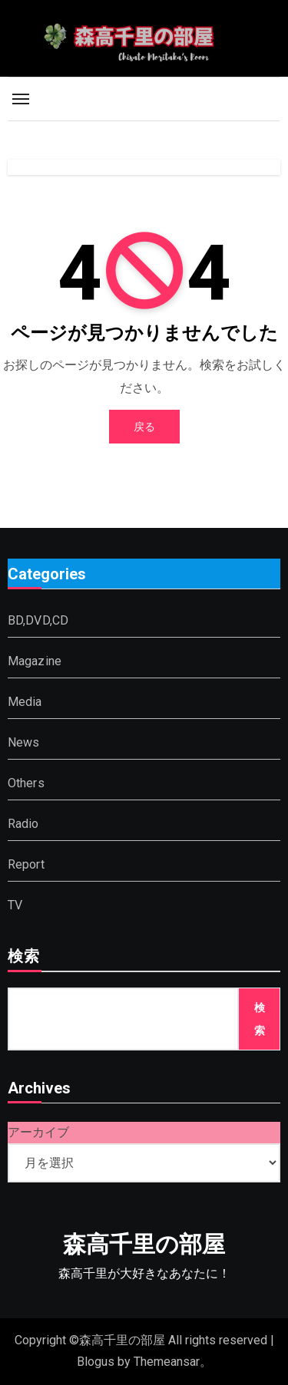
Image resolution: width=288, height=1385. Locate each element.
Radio (23, 823)
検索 (24, 957)
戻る (144, 426)
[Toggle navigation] (20, 99)
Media (25, 701)
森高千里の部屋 (144, 1244)
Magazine (35, 661)
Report (26, 864)
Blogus (95, 1361)
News (24, 742)
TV (15, 905)
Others (26, 783)
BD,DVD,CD (38, 620)
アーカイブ (38, 1132)
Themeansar (167, 1361)
